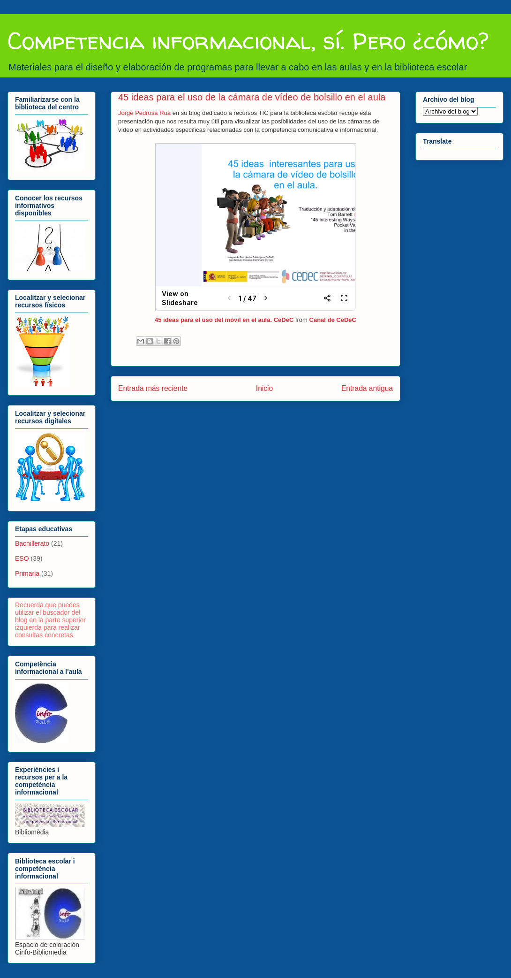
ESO (22, 558)
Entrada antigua (367, 388)
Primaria (27, 573)
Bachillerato (32, 543)
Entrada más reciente (153, 388)
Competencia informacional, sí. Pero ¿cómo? (248, 40)
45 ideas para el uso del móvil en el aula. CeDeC (224, 319)
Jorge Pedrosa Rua (144, 112)
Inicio (264, 388)
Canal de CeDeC (332, 319)
